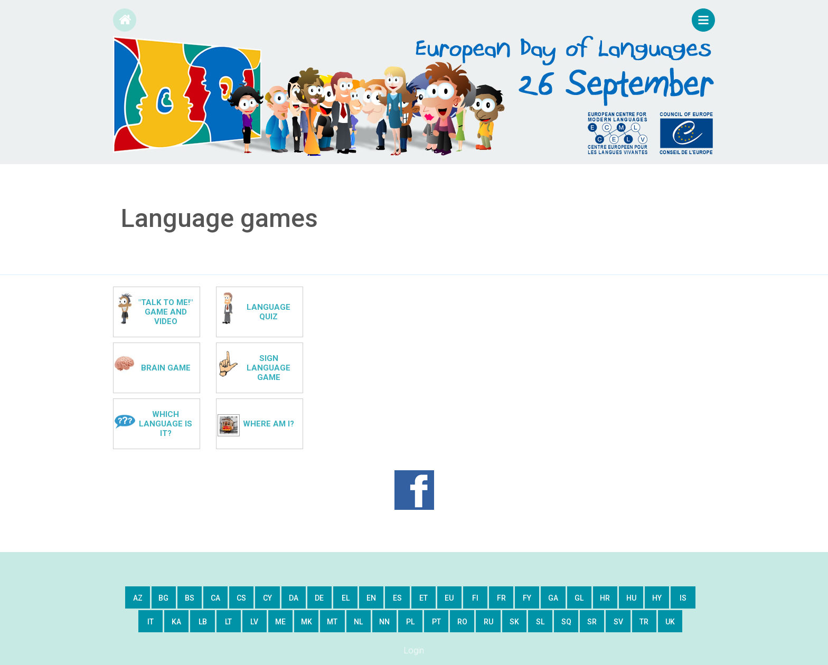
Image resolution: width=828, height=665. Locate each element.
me (280, 622)
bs (189, 598)
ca (215, 598)
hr (605, 598)
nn (384, 622)
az (138, 598)
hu (631, 598)
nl (358, 622)
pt (436, 622)
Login (414, 650)
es (397, 598)
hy (657, 598)
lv (254, 622)
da (293, 598)
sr (592, 622)
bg (163, 598)
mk (306, 622)
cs (241, 598)
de (319, 598)
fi (475, 598)
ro (462, 622)
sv (618, 622)
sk (514, 622)
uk (670, 622)
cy (267, 598)
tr (643, 622)
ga (553, 598)
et (423, 598)
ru (488, 622)
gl (579, 598)
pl (410, 622)
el (346, 598)
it (150, 622)
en (371, 598)
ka (176, 622)
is (683, 598)
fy (527, 598)
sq (566, 622)
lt (228, 622)
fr (501, 598)
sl (540, 622)
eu (449, 598)
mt (332, 622)
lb (203, 622)
